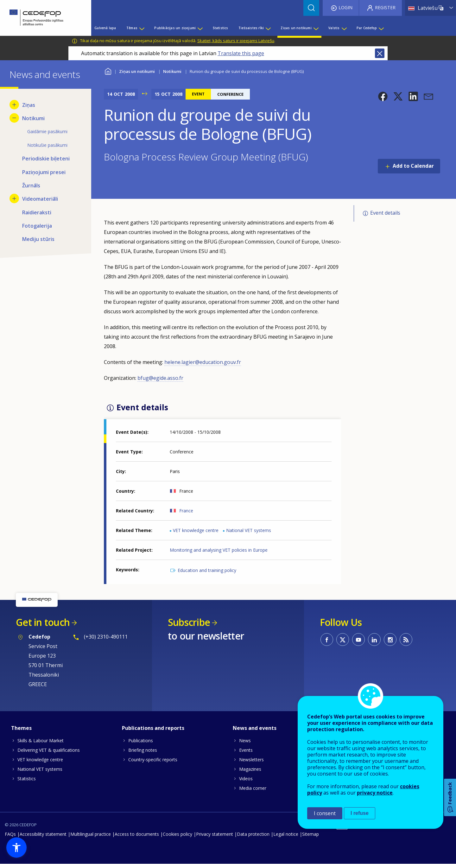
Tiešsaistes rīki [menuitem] (251, 28)
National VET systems (248, 530)
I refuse (360, 813)
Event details (385, 212)
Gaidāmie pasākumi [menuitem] (47, 131)
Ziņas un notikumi (137, 71)
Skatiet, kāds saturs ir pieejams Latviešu (235, 40)
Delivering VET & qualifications (48, 750)
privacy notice (375, 792)
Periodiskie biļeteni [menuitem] (46, 158)
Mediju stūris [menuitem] (38, 239)
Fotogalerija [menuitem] (37, 225)
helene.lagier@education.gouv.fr (202, 362)
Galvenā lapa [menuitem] (105, 28)
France (186, 511)
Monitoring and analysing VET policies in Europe (219, 550)
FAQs (10, 834)
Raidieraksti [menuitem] (36, 212)
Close (379, 53)
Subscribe (189, 622)
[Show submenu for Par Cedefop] (381, 28)
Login (345, 7)
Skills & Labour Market (40, 740)
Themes (21, 727)
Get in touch (43, 622)
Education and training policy (207, 570)
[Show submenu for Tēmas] (141, 28)
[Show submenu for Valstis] (344, 28)
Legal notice (285, 834)
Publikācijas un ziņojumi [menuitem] (175, 28)
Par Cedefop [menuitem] (367, 28)
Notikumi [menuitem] (33, 118)
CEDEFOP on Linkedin (374, 639)
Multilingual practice (90, 834)
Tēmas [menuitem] (131, 28)
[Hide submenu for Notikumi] (14, 118)
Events (246, 750)
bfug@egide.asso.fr (160, 377)
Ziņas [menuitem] (28, 104)
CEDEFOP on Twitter (342, 639)
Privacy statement (214, 834)
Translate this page (241, 53)
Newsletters (251, 760)
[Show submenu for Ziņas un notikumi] (315, 28)
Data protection (253, 834)
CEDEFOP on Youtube (358, 639)
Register (385, 7)
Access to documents (137, 834)
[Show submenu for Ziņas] (14, 104)
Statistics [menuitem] (220, 28)
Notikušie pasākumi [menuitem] (47, 145)
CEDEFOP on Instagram (390, 639)
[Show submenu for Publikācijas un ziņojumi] (200, 28)
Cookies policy (177, 834)
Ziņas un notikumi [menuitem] (296, 28)
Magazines (250, 769)
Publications (140, 740)
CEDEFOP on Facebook (326, 639)
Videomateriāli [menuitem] (40, 198)
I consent (325, 813)
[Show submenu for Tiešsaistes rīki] (268, 28)
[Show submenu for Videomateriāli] (14, 198)
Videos (246, 779)
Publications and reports (153, 727)
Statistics (26, 779)
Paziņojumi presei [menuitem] (44, 172)
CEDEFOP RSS (406, 639)
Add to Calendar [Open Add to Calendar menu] (413, 165)
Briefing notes (142, 750)
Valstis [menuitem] (333, 28)
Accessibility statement (43, 834)
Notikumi (172, 71)
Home (108, 71)
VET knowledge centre (195, 530)
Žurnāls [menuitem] (31, 185)
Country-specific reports (152, 760)
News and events (254, 727)
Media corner (252, 788)
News (245, 740)
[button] (383, 96)
